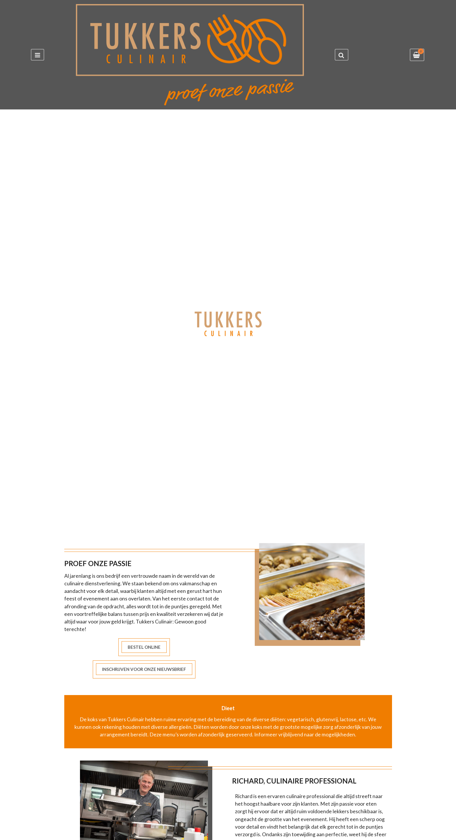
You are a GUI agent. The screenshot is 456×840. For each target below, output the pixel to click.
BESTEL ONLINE (144, 647)
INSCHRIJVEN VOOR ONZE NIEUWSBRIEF (144, 669)
